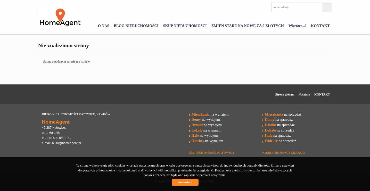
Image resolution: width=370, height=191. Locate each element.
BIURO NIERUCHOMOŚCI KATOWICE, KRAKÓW (76, 114)
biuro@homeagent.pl (66, 143)
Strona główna (284, 94)
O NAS (103, 26)
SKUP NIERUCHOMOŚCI (185, 26)
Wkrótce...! (297, 26)
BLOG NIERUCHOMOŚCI (136, 26)
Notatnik (304, 94)
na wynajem (210, 114)
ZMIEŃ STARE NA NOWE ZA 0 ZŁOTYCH (247, 26)
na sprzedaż (283, 114)
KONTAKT (320, 26)
